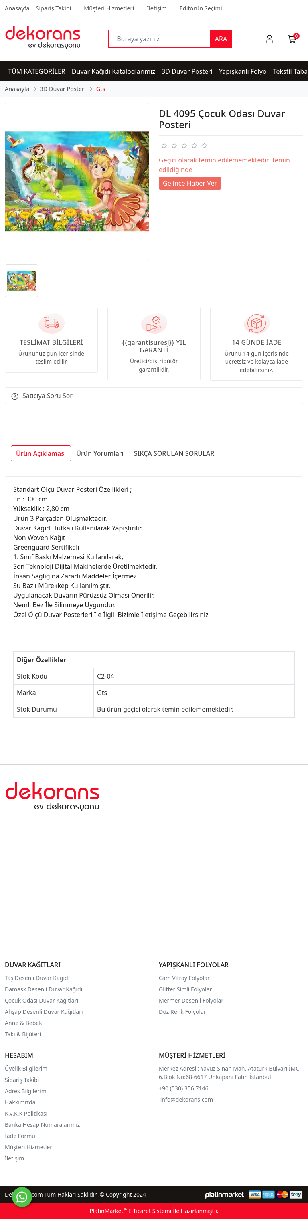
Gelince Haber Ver (190, 183)
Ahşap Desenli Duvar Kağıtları (44, 1011)
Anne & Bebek (23, 1023)
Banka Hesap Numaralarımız (42, 1124)
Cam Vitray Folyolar (184, 978)
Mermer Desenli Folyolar (191, 1000)
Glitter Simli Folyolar (185, 989)
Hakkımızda (20, 1102)
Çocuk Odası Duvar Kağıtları (41, 1000)
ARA (221, 38)
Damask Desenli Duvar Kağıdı (43, 989)
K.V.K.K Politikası (27, 1113)
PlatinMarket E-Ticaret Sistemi (130, 1211)
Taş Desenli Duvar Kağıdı (37, 978)
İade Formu (20, 1136)
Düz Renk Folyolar (182, 1011)
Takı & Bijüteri (23, 1034)
